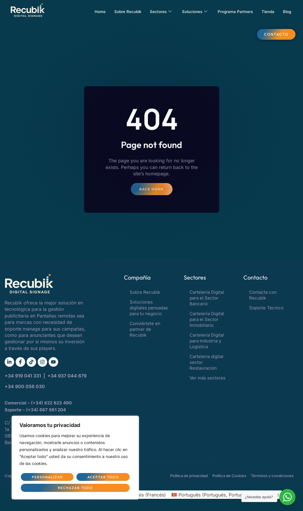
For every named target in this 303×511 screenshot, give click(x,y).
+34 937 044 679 (67, 377)
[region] (75, 457)
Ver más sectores (207, 378)
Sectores (149, 11)
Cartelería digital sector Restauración (206, 362)
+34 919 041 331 (23, 377)
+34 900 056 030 (25, 387)
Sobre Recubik (114, 11)
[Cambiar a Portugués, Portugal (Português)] (210, 496)
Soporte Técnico (266, 308)
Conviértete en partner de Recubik (145, 329)
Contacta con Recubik (263, 295)
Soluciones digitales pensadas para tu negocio (149, 308)
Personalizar (46, 476)
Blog (286, 11)
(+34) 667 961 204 (46, 411)
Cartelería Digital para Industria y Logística (207, 341)
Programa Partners (230, 11)
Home (84, 11)
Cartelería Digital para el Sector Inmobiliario (207, 319)
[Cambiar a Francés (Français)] (141, 496)
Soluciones (186, 11)
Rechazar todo (102, 476)
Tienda (266, 11)
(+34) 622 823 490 (52, 404)
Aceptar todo (75, 487)
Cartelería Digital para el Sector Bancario (207, 298)
